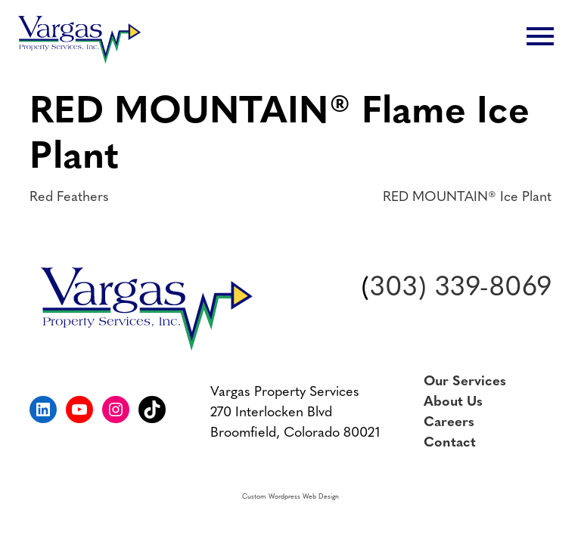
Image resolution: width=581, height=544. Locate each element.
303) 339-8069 (460, 288)
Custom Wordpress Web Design (290, 496)
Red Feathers (69, 197)
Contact (450, 443)
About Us (453, 402)
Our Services (465, 382)
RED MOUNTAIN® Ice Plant (467, 197)
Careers (449, 423)
